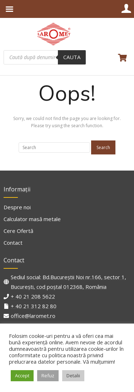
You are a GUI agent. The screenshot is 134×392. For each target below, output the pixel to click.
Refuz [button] (47, 375)
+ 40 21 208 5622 (33, 296)
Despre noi (17, 207)
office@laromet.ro (33, 315)
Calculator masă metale (32, 219)
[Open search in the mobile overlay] (45, 57)
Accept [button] (22, 375)
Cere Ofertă (18, 230)
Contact (13, 242)
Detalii (73, 375)
